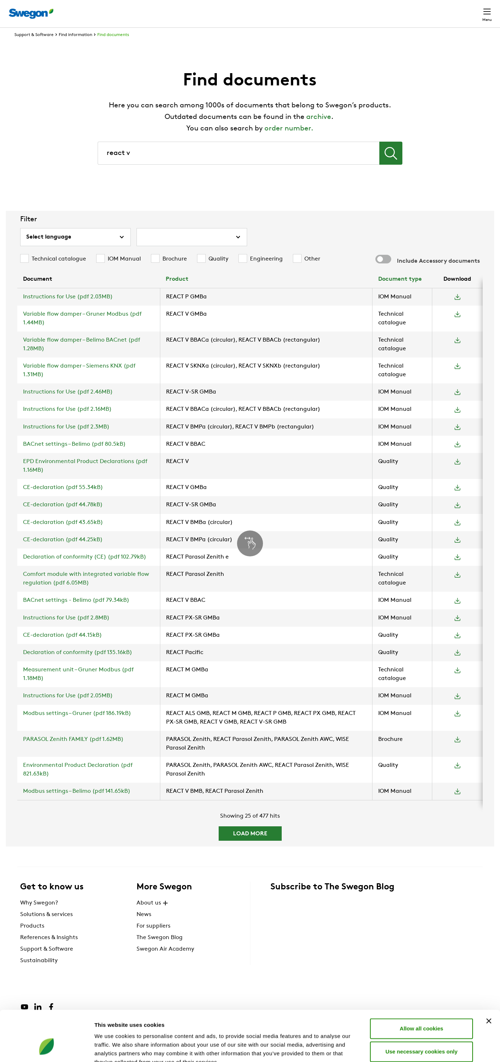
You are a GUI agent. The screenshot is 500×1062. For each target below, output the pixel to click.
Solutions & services (46, 928)
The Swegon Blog (160, 951)
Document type (400, 293)
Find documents (113, 48)
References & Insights (49, 951)
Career (410, 10)
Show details (378, 1048)
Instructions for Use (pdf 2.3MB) (66, 440)
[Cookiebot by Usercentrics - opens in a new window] (46, 1048)
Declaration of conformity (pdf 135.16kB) (77, 666)
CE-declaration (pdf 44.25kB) (63, 553)
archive (318, 130)
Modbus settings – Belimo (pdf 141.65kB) (76, 805)
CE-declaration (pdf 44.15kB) (62, 649)
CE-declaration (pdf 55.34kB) (63, 501)
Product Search (308, 9)
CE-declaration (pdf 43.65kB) (63, 536)
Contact (474, 10)
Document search (367, 10)
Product (177, 293)
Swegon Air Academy (165, 962)
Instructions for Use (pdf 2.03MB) (68, 310)
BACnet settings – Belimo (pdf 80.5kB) (74, 458)
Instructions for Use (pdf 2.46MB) (68, 405)
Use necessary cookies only (421, 1008)
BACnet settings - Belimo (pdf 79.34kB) (76, 614)
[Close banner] (488, 977)
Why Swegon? (39, 916)
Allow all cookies (421, 985)
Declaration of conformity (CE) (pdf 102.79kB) (84, 570)
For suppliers (153, 939)
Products (32, 939)
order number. (288, 142)
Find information (75, 48)
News (144, 928)
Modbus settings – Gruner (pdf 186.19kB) (77, 727)
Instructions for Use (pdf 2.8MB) (66, 631)
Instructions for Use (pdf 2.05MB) (68, 709)
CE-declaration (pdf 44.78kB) (63, 518)
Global (440, 10)
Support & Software (34, 48)
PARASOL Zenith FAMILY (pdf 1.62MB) (73, 753)
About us (153, 916)
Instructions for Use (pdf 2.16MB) (67, 423)
